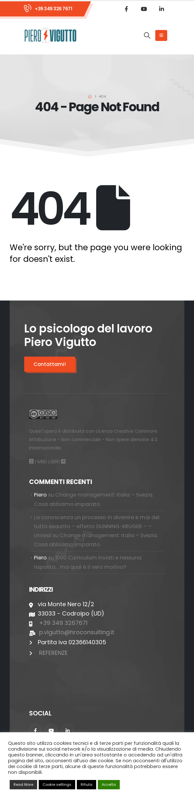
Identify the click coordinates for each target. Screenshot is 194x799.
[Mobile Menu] (161, 35)
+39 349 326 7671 (53, 8)
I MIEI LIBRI (50, 461)
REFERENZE (53, 653)
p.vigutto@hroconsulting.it (76, 632)
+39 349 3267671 (63, 623)
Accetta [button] (109, 784)
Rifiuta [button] (86, 784)
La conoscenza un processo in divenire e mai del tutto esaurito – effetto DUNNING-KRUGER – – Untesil (96, 526)
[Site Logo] (50, 35)
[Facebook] (126, 8)
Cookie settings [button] (57, 784)
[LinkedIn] (161, 8)
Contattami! (50, 364)
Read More (23, 784)
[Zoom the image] (43, 413)
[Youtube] (144, 8)
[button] (147, 35)
